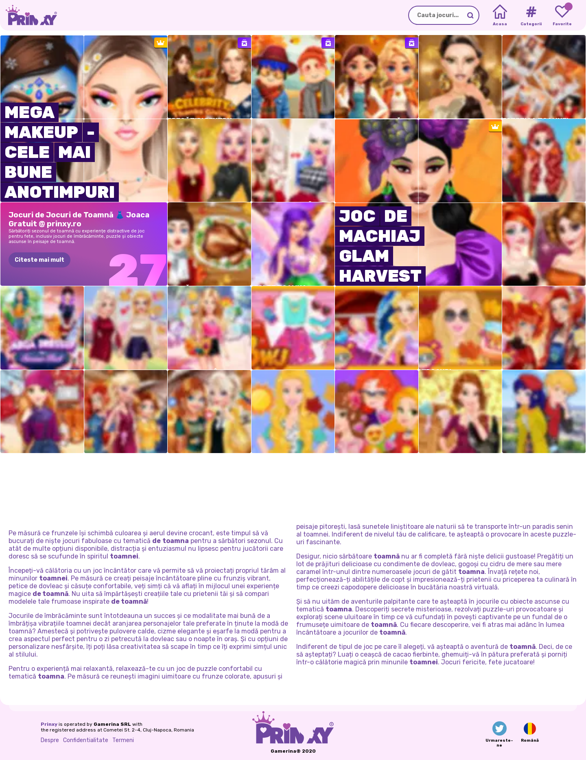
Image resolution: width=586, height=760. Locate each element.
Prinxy (49, 724)
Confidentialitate (85, 740)
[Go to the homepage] (28, 15)
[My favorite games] (562, 15)
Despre (50, 740)
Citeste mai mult (39, 259)
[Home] (500, 15)
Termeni (123, 740)
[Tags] (530, 15)
